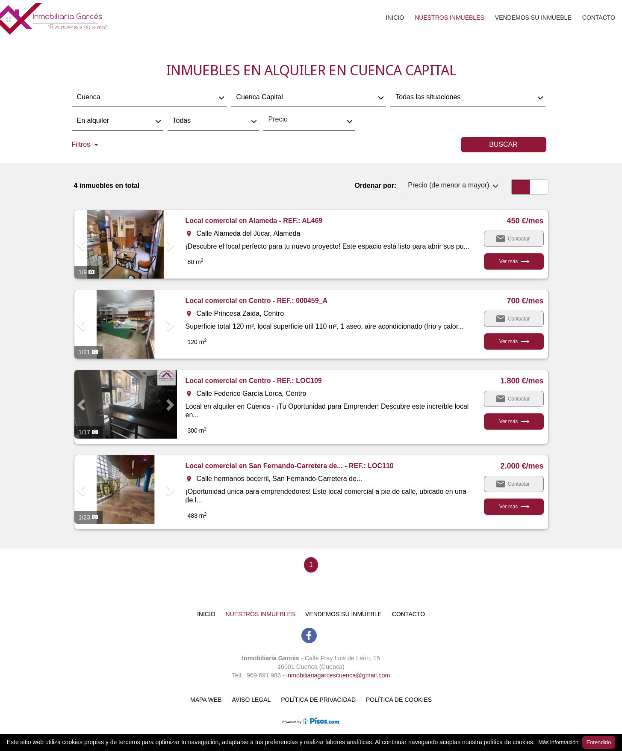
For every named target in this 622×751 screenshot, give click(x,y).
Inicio (395, 17)
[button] (82, 244)
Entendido (599, 742)
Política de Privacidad (318, 699)
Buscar (503, 144)
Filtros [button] (85, 144)
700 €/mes (525, 301)
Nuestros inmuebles (449, 17)
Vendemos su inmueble (533, 17)
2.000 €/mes (521, 466)
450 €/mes (525, 221)
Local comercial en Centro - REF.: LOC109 (254, 380)
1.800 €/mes (521, 381)
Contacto (598, 17)
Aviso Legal (251, 699)
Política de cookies (399, 699)
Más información (558, 742)
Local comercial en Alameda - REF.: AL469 (254, 220)
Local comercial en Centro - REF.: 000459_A (257, 300)
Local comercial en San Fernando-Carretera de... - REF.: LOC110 (290, 465)
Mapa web (206, 699)
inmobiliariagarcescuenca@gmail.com (338, 675)
